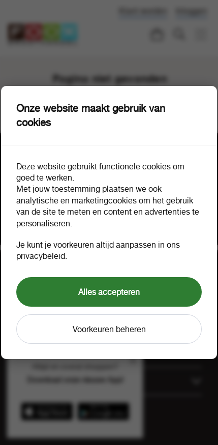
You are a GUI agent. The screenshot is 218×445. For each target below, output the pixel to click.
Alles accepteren (109, 291)
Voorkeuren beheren (109, 329)
